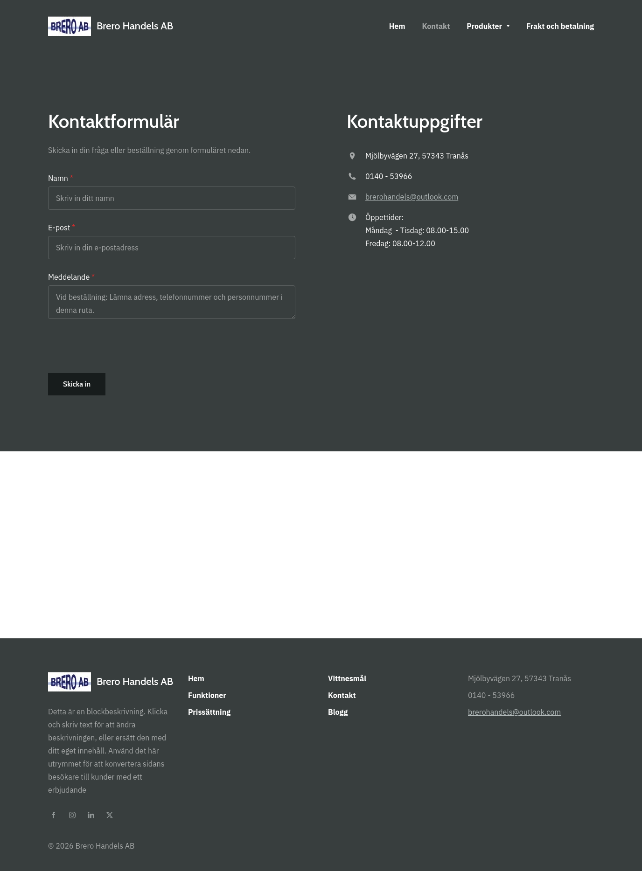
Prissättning (209, 712)
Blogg (338, 712)
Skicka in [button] (77, 384)
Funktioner (207, 695)
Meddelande (69, 277)
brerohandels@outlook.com (411, 196)
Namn (58, 178)
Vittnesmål (347, 678)
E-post (59, 227)
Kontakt (342, 695)
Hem (196, 678)
